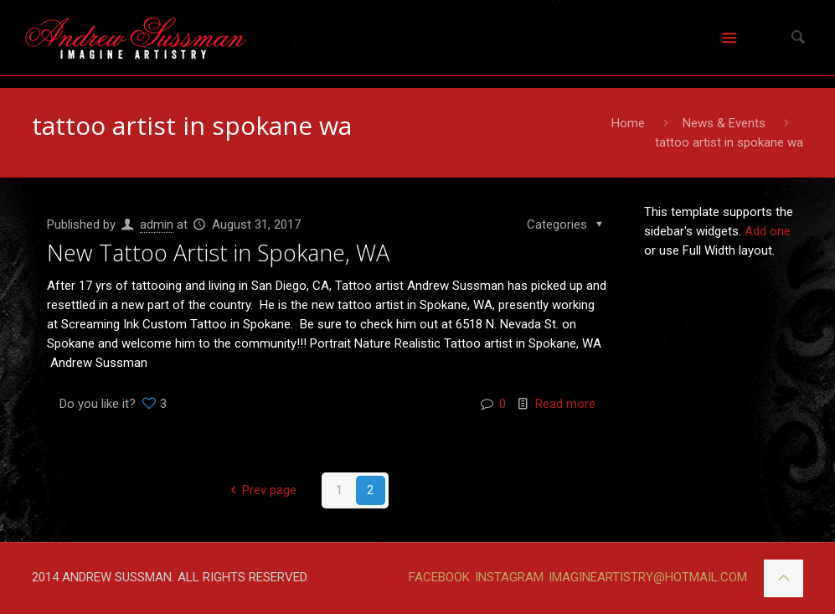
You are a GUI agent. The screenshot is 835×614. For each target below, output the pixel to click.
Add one (768, 231)
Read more (565, 403)
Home (628, 123)
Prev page (260, 490)
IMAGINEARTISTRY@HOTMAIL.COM (648, 577)
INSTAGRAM (509, 577)
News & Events (724, 123)
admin (156, 224)
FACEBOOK (439, 577)
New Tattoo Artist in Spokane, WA (218, 252)
